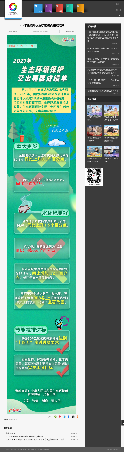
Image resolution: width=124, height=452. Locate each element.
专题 (80, 8)
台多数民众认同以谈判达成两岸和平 (102, 91)
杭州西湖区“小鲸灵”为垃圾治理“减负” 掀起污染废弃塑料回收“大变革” (36, 439)
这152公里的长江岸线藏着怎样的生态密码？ (24, 436)
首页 (38, 8)
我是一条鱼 (10, 433)
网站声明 (23, 449)
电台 (70, 8)
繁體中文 (118, 10)
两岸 (48, 8)
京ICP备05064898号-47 (44, 449)
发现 (59, 8)
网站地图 (31, 449)
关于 (7, 449)
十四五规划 (13, 419)
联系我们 (14, 449)
